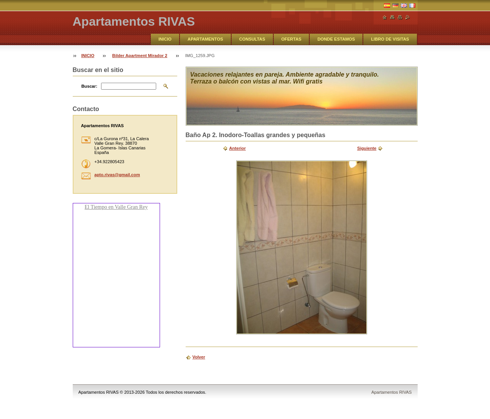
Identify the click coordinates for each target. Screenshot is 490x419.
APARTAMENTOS (205, 39)
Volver (199, 357)
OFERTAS (291, 39)
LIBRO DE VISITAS (390, 39)
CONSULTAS (252, 39)
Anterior (237, 148)
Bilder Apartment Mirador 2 (139, 55)
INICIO (165, 39)
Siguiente (366, 148)
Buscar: (90, 86)
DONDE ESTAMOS (336, 39)
